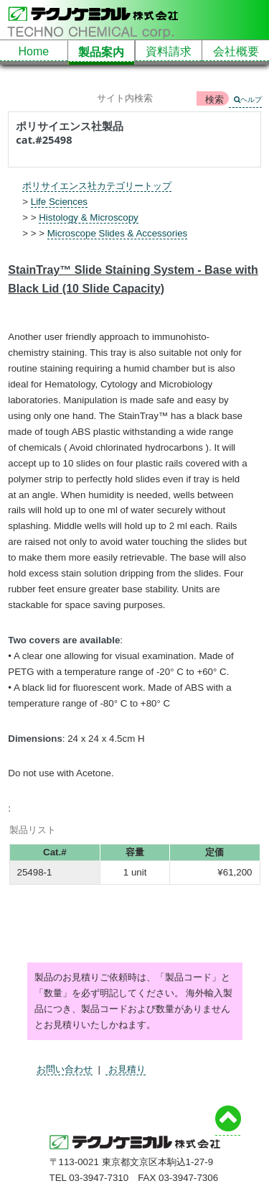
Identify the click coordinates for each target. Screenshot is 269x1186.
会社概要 (236, 51)
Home (34, 51)
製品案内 (101, 52)
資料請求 (169, 51)
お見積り (125, 1069)
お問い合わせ (65, 1069)
